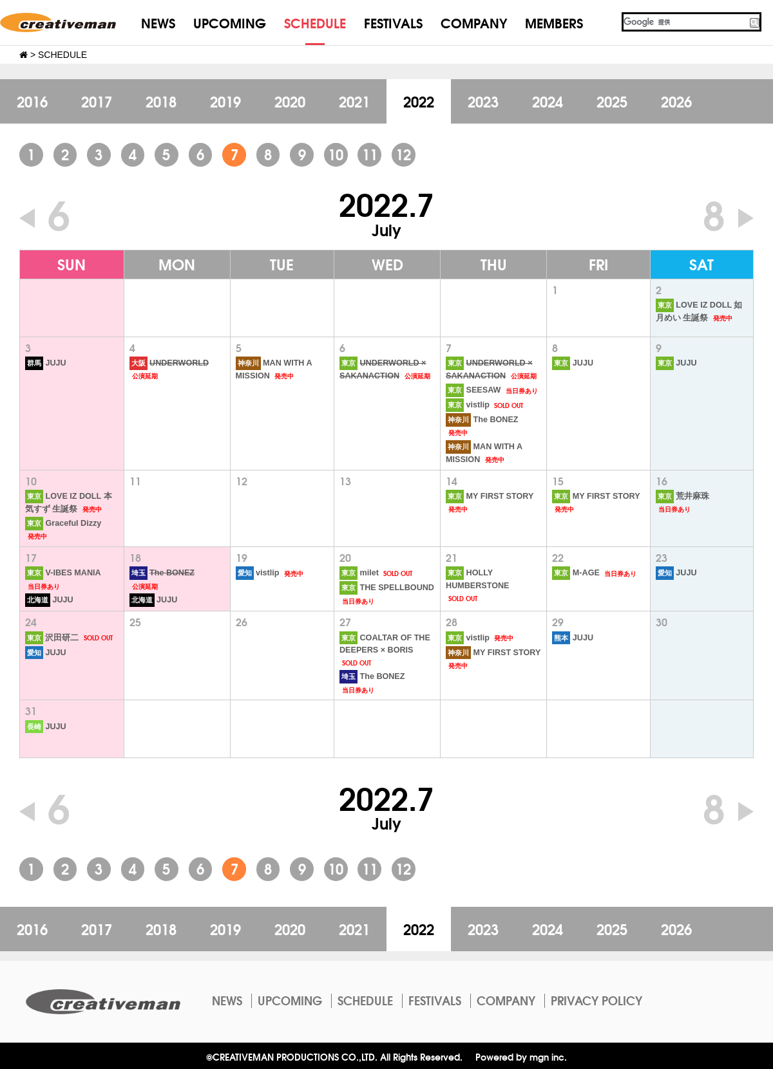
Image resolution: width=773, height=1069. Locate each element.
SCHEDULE (315, 22)
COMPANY (474, 22)
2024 (547, 101)
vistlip (468, 404)
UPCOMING (229, 22)
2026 (676, 101)
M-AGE (575, 572)
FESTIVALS (393, 22)
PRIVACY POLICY (596, 1000)
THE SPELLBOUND (386, 587)
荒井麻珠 (683, 496)
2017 (96, 101)
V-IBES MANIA (62, 572)
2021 (354, 101)
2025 (611, 101)
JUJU (45, 362)
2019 (225, 101)
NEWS (158, 22)
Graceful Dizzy (63, 523)
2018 (161, 101)
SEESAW (473, 390)
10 (335, 154)
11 (369, 154)
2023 (483, 101)
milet (359, 572)
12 (403, 154)
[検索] (685, 22)
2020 (289, 101)
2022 (418, 101)
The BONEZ (482, 419)
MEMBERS (554, 22)
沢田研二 (52, 637)
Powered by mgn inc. (521, 1056)
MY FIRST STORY (489, 496)
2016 (32, 101)
